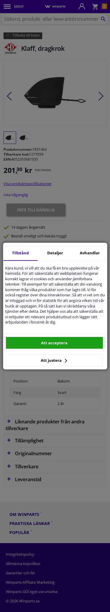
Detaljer (55, 252)
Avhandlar (90, 252)
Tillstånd (20, 252)
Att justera (54, 360)
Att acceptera (54, 342)
